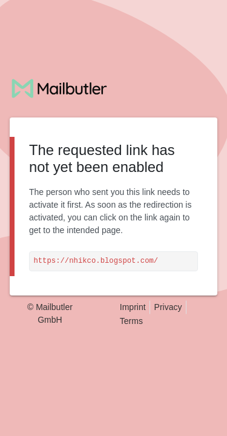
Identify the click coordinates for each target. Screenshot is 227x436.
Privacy (168, 307)
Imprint (133, 307)
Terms (131, 321)
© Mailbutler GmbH (50, 313)
